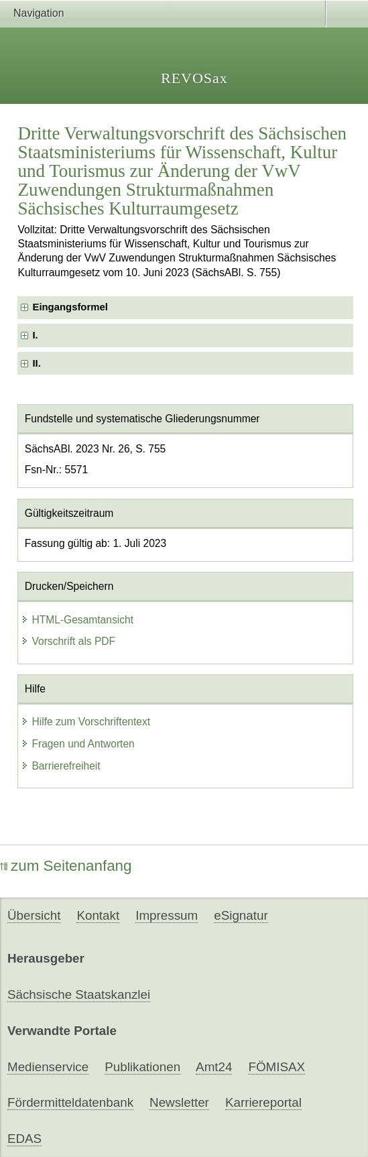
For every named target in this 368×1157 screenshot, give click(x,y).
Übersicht (33, 915)
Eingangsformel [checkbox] (69, 307)
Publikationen (142, 1067)
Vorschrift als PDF (68, 641)
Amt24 (214, 1067)
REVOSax (194, 78)
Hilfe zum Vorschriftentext (85, 721)
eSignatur (240, 915)
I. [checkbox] (35, 335)
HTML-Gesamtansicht (77, 619)
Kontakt (97, 915)
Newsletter (179, 1102)
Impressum (166, 915)
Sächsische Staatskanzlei (78, 994)
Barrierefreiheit (60, 766)
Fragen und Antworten (77, 743)
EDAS (24, 1139)
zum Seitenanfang (66, 865)
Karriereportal (263, 1102)
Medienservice (47, 1067)
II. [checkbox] (36, 363)
